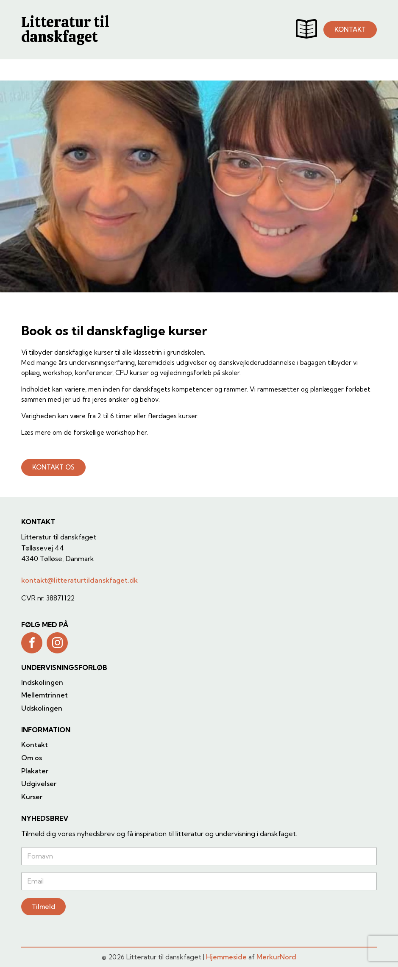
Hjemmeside (226, 957)
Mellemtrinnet (44, 695)
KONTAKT (350, 29)
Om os (31, 757)
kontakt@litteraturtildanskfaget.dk (79, 580)
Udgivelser (38, 783)
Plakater (34, 771)
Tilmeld (43, 907)
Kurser (31, 796)
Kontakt (34, 744)
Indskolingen (42, 682)
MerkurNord (276, 957)
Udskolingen (41, 708)
